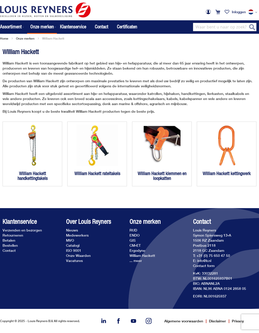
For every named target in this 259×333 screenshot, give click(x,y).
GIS (133, 240)
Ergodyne (137, 250)
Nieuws (72, 230)
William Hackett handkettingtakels (32, 176)
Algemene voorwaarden (183, 321)
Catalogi (72, 245)
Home (4, 38)
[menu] (28, 27)
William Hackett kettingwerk (227, 173)
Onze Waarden (78, 255)
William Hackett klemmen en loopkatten (162, 176)
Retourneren (13, 235)
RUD (133, 230)
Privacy (238, 321)
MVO (70, 240)
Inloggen (239, 12)
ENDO (135, 235)
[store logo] (45, 10)
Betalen (9, 240)
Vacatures (74, 260)
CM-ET (135, 245)
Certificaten (127, 26)
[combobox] (224, 27)
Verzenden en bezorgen (22, 230)
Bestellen (10, 245)
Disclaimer (217, 321)
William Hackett (142, 255)
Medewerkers (77, 235)
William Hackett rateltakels (97, 173)
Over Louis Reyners (88, 221)
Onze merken (25, 38)
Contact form (204, 265)
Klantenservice (73, 26)
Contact (101, 26)
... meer (136, 260)
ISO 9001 (73, 250)
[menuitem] (12, 27)
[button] (253, 12)
